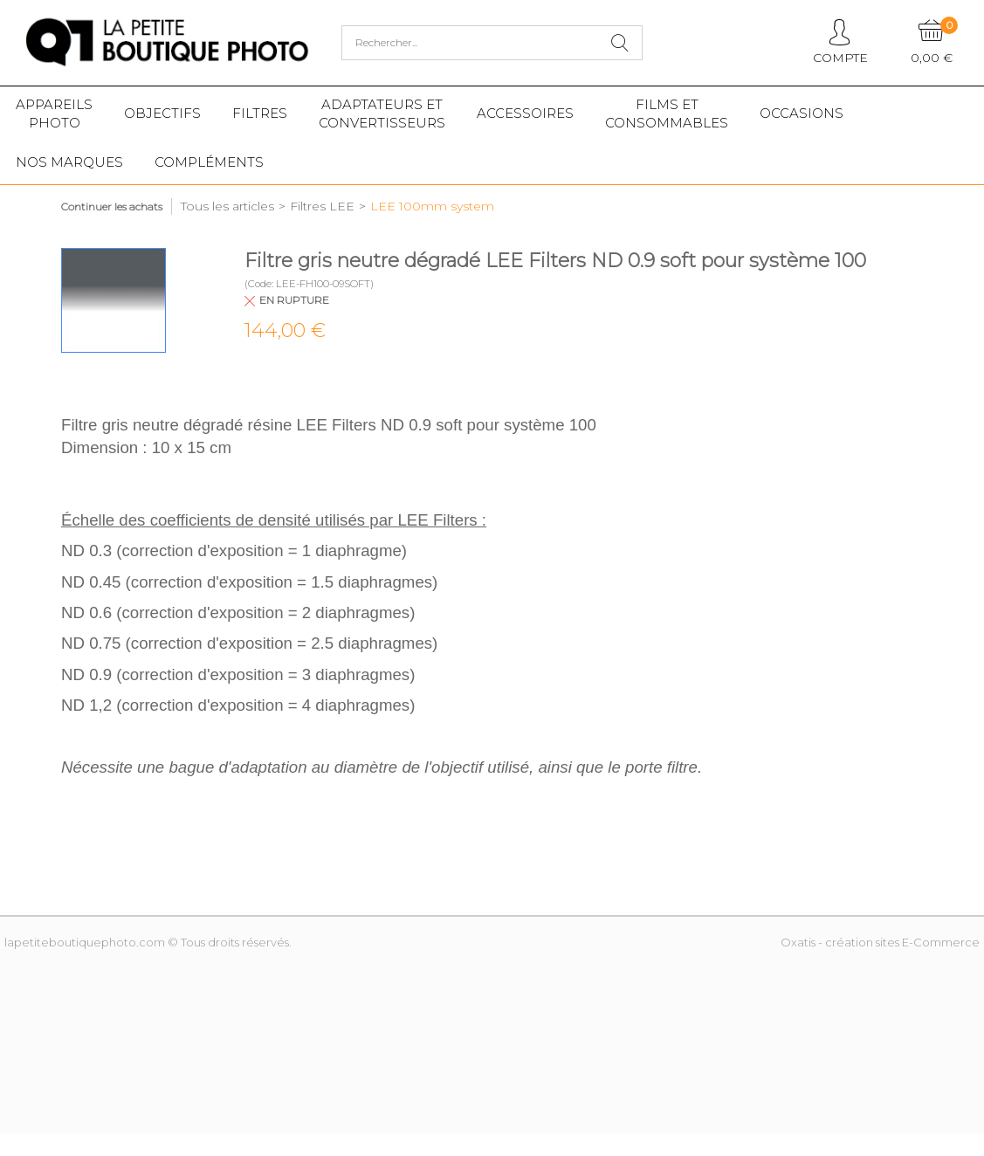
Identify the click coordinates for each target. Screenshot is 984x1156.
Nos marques (69, 162)
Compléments (209, 162)
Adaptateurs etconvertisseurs (382, 113)
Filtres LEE (322, 206)
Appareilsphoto (54, 113)
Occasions (801, 113)
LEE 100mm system (432, 206)
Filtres (259, 113)
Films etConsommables (666, 113)
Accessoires (525, 113)
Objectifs (162, 113)
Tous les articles (227, 206)
